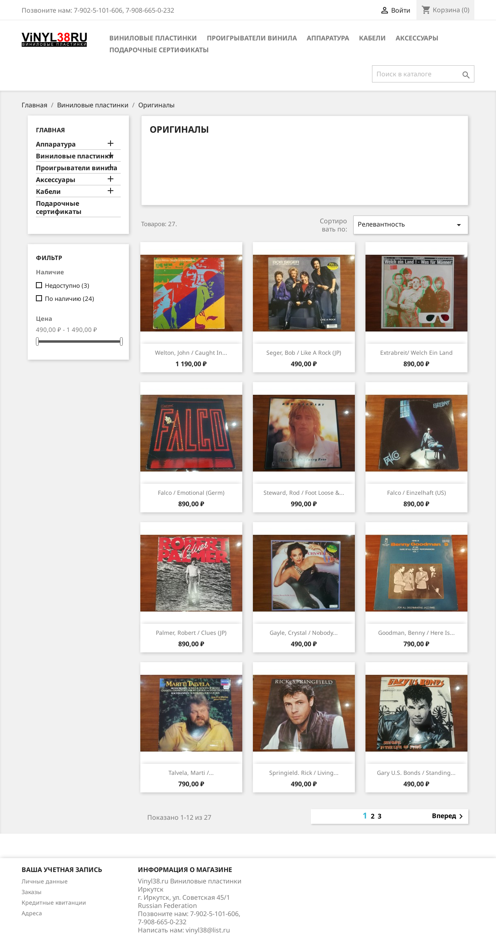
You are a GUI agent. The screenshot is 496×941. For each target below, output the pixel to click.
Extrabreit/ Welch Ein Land (416, 352)
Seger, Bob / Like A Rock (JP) (303, 352)
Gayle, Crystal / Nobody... (304, 632)
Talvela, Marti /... (191, 772)
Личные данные (45, 881)
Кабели (372, 37)
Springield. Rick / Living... (304, 772)
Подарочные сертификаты (159, 49)
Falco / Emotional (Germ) (191, 492)
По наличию (69, 298)
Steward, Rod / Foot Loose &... (304, 492)
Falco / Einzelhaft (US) (416, 492)
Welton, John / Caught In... (191, 352)
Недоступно (67, 285)
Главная (50, 130)
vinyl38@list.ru (208, 929)
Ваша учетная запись (62, 869)
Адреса (32, 913)
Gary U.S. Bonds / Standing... (416, 772)
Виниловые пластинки (153, 37)
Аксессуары (417, 37)
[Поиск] (423, 73)
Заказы (32, 892)
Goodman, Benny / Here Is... (416, 632)
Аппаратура (328, 37)
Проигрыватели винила (252, 37)
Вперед (449, 816)
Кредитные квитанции (54, 902)
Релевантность (411, 225)
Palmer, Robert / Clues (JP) (191, 632)
